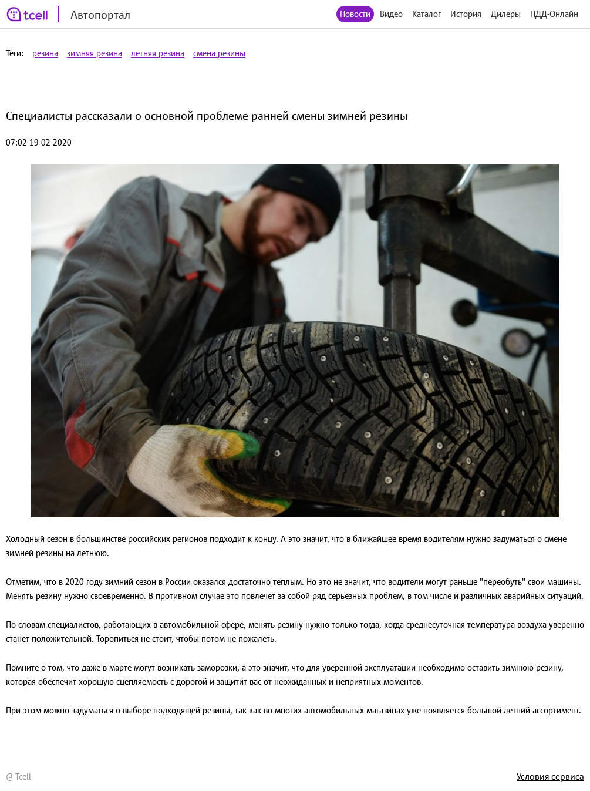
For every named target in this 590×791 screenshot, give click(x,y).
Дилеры (506, 13)
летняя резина (157, 53)
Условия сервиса (550, 776)
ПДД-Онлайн (554, 13)
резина (45, 53)
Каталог (426, 13)
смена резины (219, 53)
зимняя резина (94, 53)
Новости (355, 13)
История (465, 13)
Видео (391, 13)
